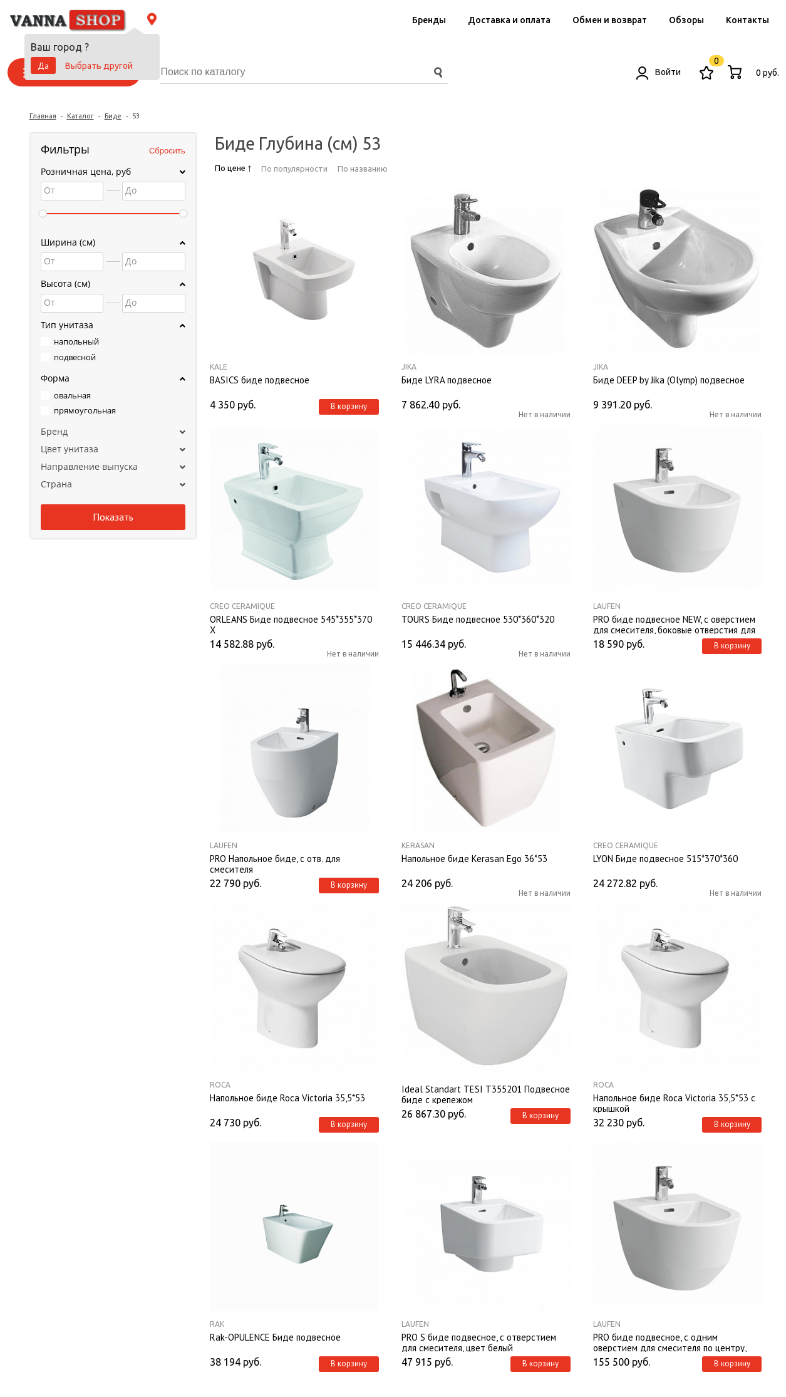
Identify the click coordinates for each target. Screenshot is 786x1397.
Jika (408, 367)
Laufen (607, 606)
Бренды (429, 20)
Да (43, 65)
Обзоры (686, 20)
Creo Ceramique (242, 606)
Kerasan (418, 845)
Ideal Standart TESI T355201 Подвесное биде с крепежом (485, 1094)
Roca (220, 1085)
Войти (658, 72)
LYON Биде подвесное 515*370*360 (665, 859)
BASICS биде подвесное (259, 380)
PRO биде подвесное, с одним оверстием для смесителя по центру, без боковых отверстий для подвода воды (670, 1342)
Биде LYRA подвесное (446, 380)
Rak (217, 1324)
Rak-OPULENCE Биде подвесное (275, 1337)
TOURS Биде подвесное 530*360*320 (477, 619)
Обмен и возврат (609, 20)
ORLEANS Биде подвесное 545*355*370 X (291, 624)
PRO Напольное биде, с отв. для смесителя (275, 863)
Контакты (747, 20)
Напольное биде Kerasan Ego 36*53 (474, 859)
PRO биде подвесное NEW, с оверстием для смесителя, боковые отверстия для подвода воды (674, 624)
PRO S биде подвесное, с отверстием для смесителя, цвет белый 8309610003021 (478, 1342)
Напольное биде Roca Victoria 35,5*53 (287, 1098)
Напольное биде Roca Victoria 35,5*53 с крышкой (674, 1103)
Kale (218, 367)
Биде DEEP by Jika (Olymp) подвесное (669, 380)
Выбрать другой (99, 66)
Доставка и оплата (509, 20)
